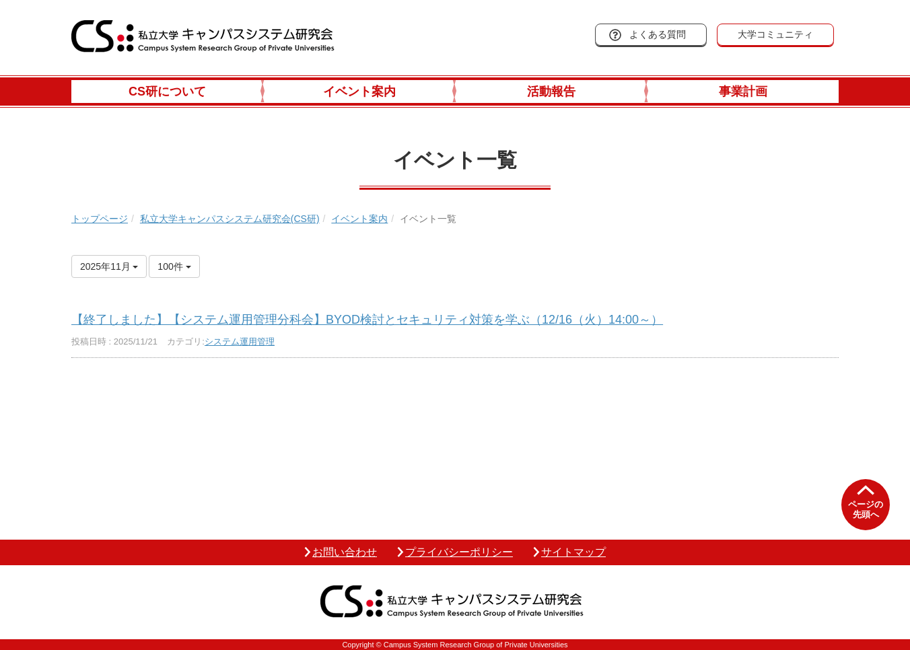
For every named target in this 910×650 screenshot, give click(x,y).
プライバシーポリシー (459, 552)
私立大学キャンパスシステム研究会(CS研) (230, 218)
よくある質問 (657, 34)
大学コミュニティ (775, 34)
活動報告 (551, 91)
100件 (174, 266)
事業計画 (743, 91)
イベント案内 (359, 91)
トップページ (99, 218)
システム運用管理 (240, 341)
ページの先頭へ (865, 509)
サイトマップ (573, 552)
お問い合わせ (344, 552)
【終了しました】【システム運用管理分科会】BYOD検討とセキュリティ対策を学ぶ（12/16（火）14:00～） (367, 319)
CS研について (167, 91)
